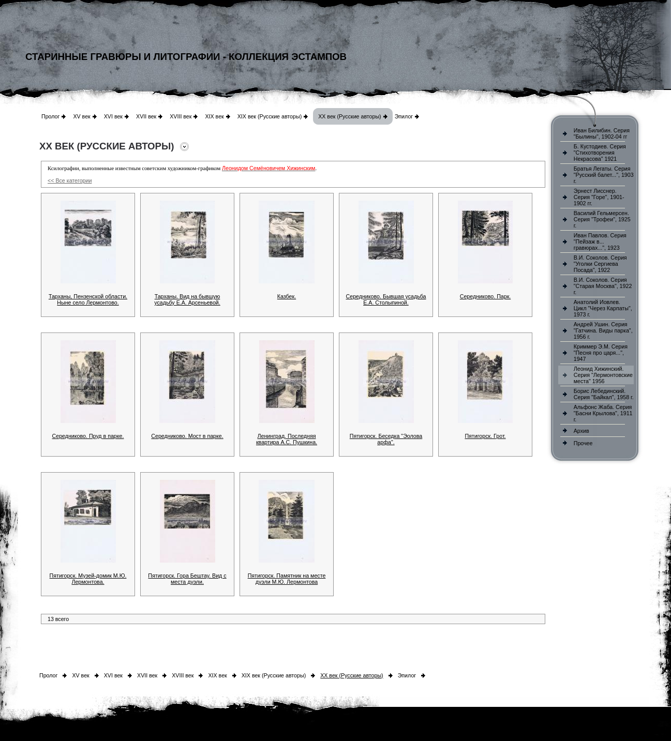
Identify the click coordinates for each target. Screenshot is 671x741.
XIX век (214, 116)
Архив (581, 431)
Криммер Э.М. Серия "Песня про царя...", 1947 (601, 352)
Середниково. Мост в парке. (187, 436)
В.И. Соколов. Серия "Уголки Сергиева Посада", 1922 (600, 263)
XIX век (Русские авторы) (269, 116)
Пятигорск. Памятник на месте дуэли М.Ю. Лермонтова (287, 578)
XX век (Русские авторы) (349, 116)
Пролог (50, 116)
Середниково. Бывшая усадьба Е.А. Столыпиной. (386, 299)
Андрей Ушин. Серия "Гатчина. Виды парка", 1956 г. (603, 330)
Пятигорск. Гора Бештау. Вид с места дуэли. (187, 578)
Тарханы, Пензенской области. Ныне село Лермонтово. (88, 299)
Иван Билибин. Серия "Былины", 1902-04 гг (602, 133)
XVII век (146, 116)
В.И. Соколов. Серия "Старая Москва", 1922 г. (603, 286)
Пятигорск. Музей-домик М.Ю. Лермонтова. (88, 578)
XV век (81, 116)
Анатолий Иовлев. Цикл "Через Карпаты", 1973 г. (603, 308)
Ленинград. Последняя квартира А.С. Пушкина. (286, 439)
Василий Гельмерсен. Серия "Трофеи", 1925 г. (602, 219)
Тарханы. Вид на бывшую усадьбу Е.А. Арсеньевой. (187, 299)
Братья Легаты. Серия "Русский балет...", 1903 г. (604, 174)
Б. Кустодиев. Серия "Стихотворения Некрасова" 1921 (600, 152)
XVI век (113, 116)
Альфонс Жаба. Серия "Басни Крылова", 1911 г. (603, 413)
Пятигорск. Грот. (485, 436)
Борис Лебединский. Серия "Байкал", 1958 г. (604, 394)
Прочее (583, 443)
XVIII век (180, 116)
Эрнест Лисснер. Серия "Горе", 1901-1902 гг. (599, 197)
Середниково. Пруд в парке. (88, 436)
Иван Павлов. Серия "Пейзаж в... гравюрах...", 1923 (600, 241)
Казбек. (286, 296)
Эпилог (404, 116)
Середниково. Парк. (485, 296)
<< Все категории (70, 180)
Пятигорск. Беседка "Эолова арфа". (386, 439)
